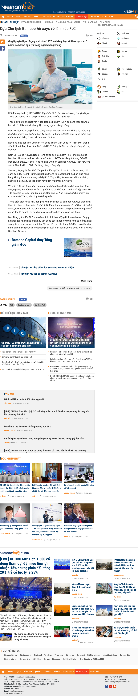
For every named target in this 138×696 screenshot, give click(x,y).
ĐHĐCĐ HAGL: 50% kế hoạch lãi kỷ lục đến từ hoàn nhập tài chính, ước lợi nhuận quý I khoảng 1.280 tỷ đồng (72, 378)
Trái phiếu (105, 22)
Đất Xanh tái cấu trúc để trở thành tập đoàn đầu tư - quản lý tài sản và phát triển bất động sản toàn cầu (46, 488)
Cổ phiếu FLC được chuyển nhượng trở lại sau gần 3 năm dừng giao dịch (21, 344)
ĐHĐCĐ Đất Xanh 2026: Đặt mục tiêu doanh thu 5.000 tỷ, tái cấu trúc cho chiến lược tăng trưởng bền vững (15, 488)
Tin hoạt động (90, 22)
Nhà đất (7, 418)
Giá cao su (56, 659)
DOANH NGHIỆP (81, 17)
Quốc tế (67, 537)
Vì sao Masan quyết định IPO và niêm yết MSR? (81, 587)
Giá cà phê (81, 655)
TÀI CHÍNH (47, 17)
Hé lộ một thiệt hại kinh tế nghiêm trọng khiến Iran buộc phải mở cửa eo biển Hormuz (78, 528)
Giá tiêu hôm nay (93, 655)
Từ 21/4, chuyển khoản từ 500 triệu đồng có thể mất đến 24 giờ (125, 630)
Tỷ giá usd (38, 655)
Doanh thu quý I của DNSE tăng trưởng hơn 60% (27, 426)
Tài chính (7, 403)
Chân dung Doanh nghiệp (68, 22)
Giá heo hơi (70, 655)
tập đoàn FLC (40, 305)
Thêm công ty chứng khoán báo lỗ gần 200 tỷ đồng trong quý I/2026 (14, 527)
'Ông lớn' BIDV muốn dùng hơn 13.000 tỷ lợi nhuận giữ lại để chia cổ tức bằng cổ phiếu (125, 588)
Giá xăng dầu (125, 655)
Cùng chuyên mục (61, 313)
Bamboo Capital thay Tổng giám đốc (32, 242)
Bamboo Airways (24, 305)
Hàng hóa (75, 619)
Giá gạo (47, 659)
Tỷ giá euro (59, 655)
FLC (11, 305)
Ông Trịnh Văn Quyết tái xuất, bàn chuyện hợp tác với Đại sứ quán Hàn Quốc (23, 363)
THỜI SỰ (10, 17)
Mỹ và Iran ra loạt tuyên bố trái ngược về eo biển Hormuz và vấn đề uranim (83, 631)
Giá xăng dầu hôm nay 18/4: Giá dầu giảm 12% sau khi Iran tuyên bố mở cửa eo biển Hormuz (83, 610)
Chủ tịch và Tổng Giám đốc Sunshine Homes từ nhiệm (47, 267)
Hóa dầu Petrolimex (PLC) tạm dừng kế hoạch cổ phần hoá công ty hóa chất (71, 353)
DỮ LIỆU (104, 17)
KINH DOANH (94, 17)
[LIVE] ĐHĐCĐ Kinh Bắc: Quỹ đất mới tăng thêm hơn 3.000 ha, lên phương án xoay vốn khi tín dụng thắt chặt (46, 413)
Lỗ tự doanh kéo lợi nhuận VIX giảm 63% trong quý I (79, 486)
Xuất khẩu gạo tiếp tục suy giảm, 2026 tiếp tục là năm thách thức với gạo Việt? (125, 610)
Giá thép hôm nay (10, 659)
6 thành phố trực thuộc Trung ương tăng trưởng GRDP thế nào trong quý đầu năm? (44, 438)
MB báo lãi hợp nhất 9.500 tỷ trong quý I (24, 399)
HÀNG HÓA (28, 17)
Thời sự (7, 443)
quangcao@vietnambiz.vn (119, 682)
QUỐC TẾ (37, 17)
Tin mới (9, 394)
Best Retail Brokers (70, 659)
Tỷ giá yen (48, 655)
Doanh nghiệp (10, 22)
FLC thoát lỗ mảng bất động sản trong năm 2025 (23, 369)
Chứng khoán (9, 430)
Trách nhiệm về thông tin (13, 693)
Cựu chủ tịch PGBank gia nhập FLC (17, 357)
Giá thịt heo (36, 659)
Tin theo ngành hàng (110, 25)
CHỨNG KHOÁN (68, 17)
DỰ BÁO (18, 17)
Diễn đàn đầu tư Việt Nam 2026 (92, 659)
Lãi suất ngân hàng (110, 655)
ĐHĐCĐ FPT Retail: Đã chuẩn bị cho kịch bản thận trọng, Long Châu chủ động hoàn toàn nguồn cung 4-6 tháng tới (70, 343)
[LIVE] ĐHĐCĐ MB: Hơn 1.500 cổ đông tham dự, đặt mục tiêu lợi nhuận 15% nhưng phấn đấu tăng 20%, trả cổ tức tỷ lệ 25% (45, 452)
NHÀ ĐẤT (56, 17)
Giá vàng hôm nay (11, 655)
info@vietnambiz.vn (17, 691)
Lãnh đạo (48, 22)
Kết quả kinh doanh (31, 22)
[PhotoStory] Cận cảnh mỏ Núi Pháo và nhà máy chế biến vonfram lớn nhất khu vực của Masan (124, 565)
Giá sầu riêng (25, 659)
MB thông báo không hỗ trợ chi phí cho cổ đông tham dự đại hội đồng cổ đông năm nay (32, 637)
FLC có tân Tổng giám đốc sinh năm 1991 (20, 352)
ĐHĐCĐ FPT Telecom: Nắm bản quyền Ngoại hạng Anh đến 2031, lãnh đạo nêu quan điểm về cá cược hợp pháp (71, 368)
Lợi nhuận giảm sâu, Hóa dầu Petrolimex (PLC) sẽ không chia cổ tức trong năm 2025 (71, 360)
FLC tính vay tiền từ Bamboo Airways (39, 274)
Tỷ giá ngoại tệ (25, 655)
